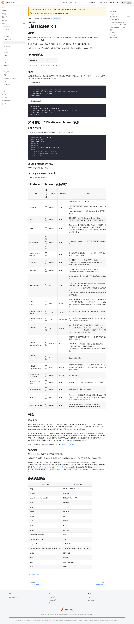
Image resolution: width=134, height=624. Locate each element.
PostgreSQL (7, 71)
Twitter (52, 597)
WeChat (52, 600)
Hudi (5, 88)
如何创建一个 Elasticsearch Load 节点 (120, 17)
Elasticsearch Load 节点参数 (117, 27)
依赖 (113, 14)
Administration (6, 100)
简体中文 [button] (102, 2)
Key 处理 (114, 32)
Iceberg (6, 59)
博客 (80, 2)
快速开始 (5, 14)
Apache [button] (91, 2)
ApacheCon (13, 597)
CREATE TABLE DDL (68, 444)
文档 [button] (64, 2)
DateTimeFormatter (64, 467)
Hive (5, 55)
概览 (111, 9)
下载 (70, 2)
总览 (5, 33)
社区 (75, 2)
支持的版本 (113, 11)
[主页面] (30, 18)
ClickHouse (7, 39)
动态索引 (73, 232)
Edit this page (33, 574)
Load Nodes (6, 30)
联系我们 (5, 104)
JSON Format (82, 399)
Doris (5, 81)
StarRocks (7, 84)
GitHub (112, 2)
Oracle (6, 68)
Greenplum (7, 46)
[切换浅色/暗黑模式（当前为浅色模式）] (117, 2)
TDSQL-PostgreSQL (10, 78)
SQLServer (7, 75)
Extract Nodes (7, 26)
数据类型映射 (113, 37)
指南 (105, 262)
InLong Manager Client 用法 (119, 24)
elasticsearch (33, 65)
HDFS (6, 52)
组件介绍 (5, 20)
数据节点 (5, 23)
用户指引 (5, 94)
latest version (59, 13)
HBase (6, 49)
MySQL (6, 65)
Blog (89, 597)
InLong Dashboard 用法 (118, 22)
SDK (3, 91)
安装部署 (5, 17)
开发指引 (5, 97)
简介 (3, 7)
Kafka (5, 62)
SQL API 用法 (115, 19)
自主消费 (7, 36)
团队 (85, 2)
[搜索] (126, 2)
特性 (111, 30)
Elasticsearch (7, 43)
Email (50, 603)
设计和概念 (5, 10)
